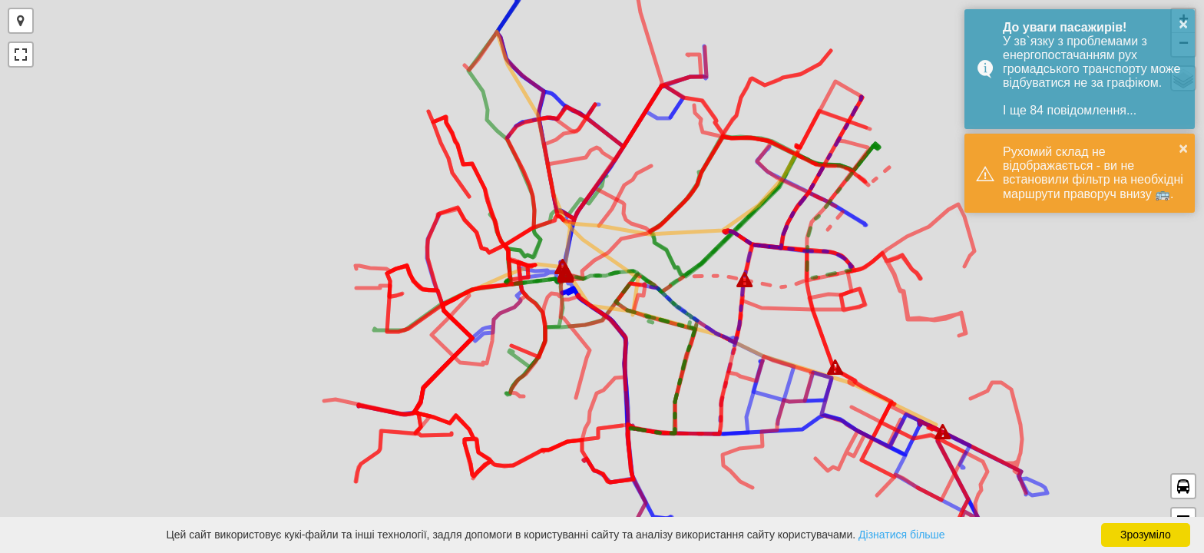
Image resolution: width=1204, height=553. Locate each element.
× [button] (1183, 23)
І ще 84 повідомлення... (1069, 110)
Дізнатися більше (901, 534)
